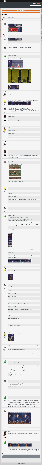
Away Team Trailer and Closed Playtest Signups (21, 10)
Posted (9, 91)
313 (4, 51)
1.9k (5, 39)
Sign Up (38, 3)
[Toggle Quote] (8, 55)
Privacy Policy (18, 463)
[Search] (33, 5)
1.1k (5, 154)
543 (4, 104)
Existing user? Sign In (35, 3)
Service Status (14, 5)
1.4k (5, 400)
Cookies (24, 463)
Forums (5, 5)
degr (24, 47)
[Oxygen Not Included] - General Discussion (11, 17)
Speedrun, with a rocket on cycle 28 (15, 384)
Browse (2, 5)
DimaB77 (14, 55)
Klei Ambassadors (10, 5)
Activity (7, 5)
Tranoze (14, 293)
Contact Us (22, 463)
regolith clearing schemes (11, 23)
